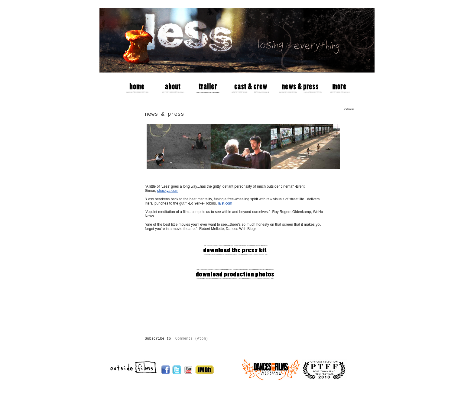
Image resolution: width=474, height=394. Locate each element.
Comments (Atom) (191, 339)
